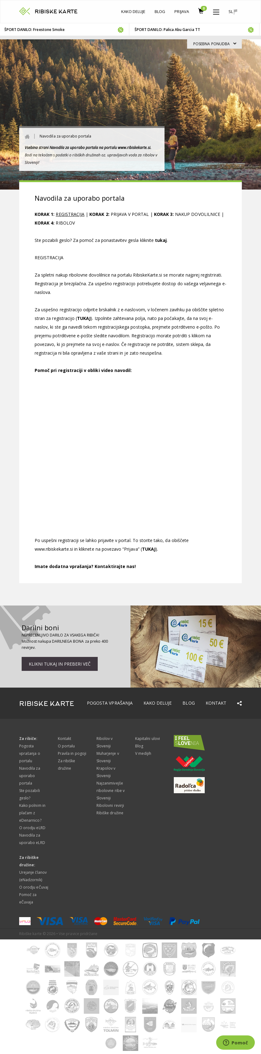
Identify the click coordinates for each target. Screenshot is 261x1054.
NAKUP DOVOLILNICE (197, 214)
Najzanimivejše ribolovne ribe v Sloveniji (110, 791)
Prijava (181, 11)
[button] (216, 10)
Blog (160, 11)
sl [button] (233, 12)
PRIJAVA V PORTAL (130, 214)
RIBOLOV (65, 223)
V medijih (143, 753)
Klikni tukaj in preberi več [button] (60, 664)
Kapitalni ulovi (147, 738)
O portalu (66, 746)
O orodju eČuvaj (33, 887)
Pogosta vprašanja (110, 703)
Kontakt (216, 703)
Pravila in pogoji (72, 753)
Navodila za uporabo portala (29, 776)
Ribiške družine (109, 813)
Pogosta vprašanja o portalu (29, 753)
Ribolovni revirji (110, 805)
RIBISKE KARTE (56, 12)
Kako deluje (133, 11)
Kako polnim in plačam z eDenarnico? (32, 813)
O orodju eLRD (32, 827)
